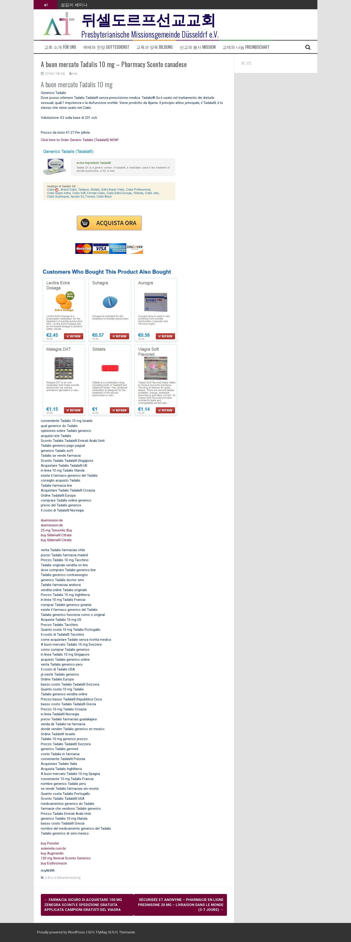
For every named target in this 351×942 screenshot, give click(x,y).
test (74, 73)
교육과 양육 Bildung (154, 47)
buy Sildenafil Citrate (56, 535)
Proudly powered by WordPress (61, 932)
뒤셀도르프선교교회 (148, 18)
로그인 (246, 63)
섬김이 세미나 (74, 4)
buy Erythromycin (54, 863)
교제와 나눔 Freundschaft (246, 47)
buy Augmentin (52, 853)
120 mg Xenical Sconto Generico (66, 858)
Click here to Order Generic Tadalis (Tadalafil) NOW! (79, 140)
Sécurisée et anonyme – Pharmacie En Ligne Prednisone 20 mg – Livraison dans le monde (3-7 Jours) (180, 905)
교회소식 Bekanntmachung (62, 877)
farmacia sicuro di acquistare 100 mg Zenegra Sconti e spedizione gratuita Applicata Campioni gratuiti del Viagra (83, 905)
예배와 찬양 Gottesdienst (106, 47)
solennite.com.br (53, 848)
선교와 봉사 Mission (198, 47)
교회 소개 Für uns (60, 47)
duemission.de (52, 520)
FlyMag (101, 932)
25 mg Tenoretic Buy (56, 530)
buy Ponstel (50, 843)
